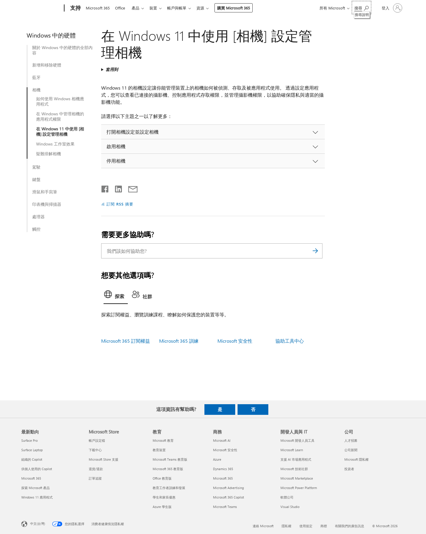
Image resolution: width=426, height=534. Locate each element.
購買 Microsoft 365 (239, 7)
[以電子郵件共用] (130, 188)
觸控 (36, 229)
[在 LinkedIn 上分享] (116, 188)
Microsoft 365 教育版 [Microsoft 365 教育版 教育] (168, 469)
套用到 (112, 69)
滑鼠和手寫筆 (44, 192)
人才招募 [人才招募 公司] (350, 440)
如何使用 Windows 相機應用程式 (60, 101)
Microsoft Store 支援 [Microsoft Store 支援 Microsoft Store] (103, 459)
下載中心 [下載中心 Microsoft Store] (95, 450)
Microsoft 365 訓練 (179, 341)
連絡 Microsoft (263, 526)
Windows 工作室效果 (55, 144)
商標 (323, 526)
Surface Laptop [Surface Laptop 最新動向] (32, 450)
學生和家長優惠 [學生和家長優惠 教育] (164, 497)
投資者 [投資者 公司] (349, 469)
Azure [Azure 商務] (217, 459)
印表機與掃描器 (46, 204)
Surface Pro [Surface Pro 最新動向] (29, 440)
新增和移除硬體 (46, 65)
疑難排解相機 (48, 153)
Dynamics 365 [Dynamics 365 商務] (223, 469)
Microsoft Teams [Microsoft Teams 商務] (225, 506)
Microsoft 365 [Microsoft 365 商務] (223, 478)
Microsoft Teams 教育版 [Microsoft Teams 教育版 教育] (170, 459)
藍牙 (36, 77)
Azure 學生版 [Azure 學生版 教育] (162, 506)
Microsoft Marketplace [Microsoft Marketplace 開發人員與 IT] (296, 478)
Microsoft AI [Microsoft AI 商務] (221, 440)
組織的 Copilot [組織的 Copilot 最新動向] (31, 459)
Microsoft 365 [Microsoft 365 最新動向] (31, 478)
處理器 (38, 216)
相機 (36, 90)
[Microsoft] (41, 8)
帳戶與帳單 (181, 7)
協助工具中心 (289, 341)
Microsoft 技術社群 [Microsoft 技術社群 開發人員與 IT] (294, 469)
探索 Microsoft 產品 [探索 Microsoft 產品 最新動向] (35, 488)
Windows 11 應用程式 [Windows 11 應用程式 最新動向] (37, 497)
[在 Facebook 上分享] (105, 188)
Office (121, 7)
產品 (138, 7)
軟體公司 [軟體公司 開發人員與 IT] (286, 497)
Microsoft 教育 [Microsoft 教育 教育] (163, 440)
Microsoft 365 (98, 7)
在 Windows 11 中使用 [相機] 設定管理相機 (60, 131)
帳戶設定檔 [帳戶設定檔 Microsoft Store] (97, 440)
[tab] (116, 296)
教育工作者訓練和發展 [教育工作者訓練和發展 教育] (169, 488)
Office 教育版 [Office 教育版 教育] (162, 478)
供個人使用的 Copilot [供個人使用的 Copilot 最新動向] (36, 469)
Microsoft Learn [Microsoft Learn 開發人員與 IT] (291, 450)
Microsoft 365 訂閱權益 (125, 341)
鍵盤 (36, 179)
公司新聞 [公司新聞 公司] (350, 450)
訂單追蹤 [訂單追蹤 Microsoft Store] (95, 478)
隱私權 (286, 526)
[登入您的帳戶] (391, 8)
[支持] (75, 8)
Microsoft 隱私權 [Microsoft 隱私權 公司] (356, 459)
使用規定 (305, 526)
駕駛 (36, 167)
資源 (206, 7)
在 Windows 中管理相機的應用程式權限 (60, 116)
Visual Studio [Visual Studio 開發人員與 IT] (289, 506)
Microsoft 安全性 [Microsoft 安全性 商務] (225, 450)
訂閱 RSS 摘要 (119, 203)
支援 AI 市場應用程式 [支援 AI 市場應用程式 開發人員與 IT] (295, 459)
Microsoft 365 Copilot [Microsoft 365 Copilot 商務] (228, 497)
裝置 (157, 7)
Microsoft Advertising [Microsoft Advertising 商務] (228, 488)
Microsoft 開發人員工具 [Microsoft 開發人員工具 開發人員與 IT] (297, 440)
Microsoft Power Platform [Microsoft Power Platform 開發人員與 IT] (298, 488)
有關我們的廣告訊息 (349, 526)
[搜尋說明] (361, 7)
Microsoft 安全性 (234, 341)
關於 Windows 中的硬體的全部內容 (62, 50)
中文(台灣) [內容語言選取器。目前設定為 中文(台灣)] (37, 523)
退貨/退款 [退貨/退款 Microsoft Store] (96, 469)
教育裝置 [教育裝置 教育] (159, 450)
